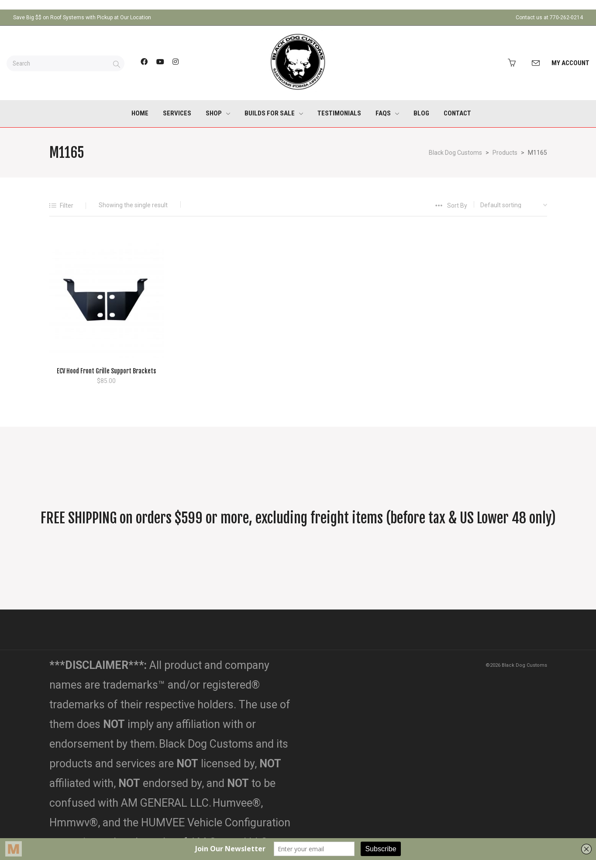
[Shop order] (507, 205)
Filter (66, 205)
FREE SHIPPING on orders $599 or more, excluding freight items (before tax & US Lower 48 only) (298, 518)
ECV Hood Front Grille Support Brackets (106, 371)
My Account (570, 63)
